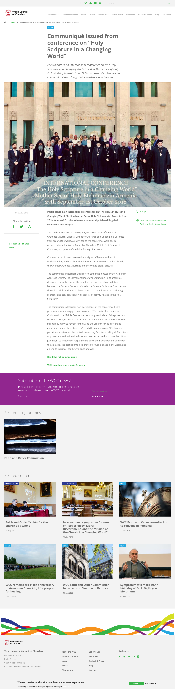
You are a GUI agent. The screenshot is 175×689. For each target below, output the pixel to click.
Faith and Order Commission (153, 220)
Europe (143, 211)
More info (67, 686)
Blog (157, 14)
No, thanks (150, 683)
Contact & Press (145, 14)
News (83, 14)
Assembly (167, 14)
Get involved (117, 14)
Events (92, 14)
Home (5, 22)
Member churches (70, 14)
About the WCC (52, 14)
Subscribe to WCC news (19, 246)
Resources (130, 14)
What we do (103, 14)
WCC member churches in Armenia (66, 365)
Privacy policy (23, 396)
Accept (136, 683)
